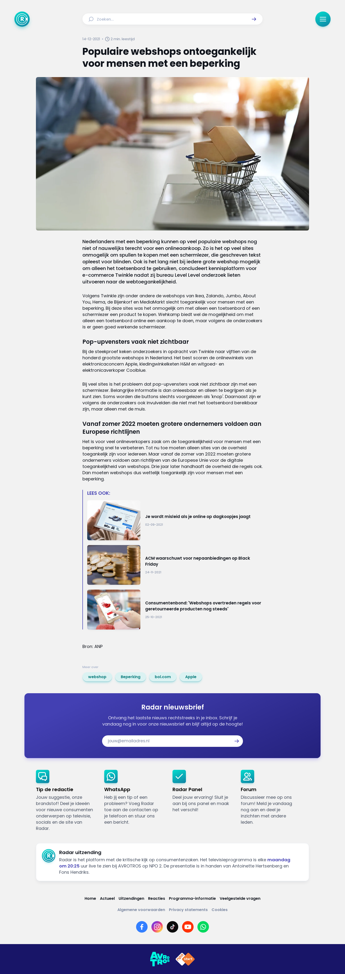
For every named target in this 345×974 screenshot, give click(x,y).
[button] (254, 19)
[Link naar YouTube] (188, 927)
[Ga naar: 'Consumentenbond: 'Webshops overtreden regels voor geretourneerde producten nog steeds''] (175, 610)
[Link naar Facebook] (142, 927)
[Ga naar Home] (22, 19)
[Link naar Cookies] (220, 909)
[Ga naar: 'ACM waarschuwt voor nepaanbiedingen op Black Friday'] (175, 565)
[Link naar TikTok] (172, 927)
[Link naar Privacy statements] (188, 909)
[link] (97, 677)
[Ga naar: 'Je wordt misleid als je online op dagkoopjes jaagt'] (175, 520)
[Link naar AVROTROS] (160, 959)
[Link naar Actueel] (107, 898)
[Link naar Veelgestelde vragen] (240, 898)
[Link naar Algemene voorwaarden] (141, 909)
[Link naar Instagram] (157, 927)
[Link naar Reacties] (156, 898)
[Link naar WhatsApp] (203, 927)
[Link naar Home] (90, 898)
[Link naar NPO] (185, 959)
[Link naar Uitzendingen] (131, 898)
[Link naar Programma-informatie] (192, 898)
